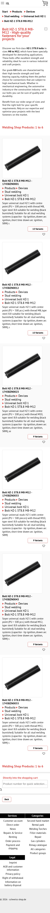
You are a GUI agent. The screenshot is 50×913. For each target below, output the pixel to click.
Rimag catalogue (38, 845)
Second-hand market (38, 820)
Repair (38, 836)
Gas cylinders (38, 841)
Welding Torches (38, 828)
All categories (38, 849)
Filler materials (38, 832)
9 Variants (38, 436)
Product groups (38, 853)
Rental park (38, 824)
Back (7, 799)
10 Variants (37, 228)
